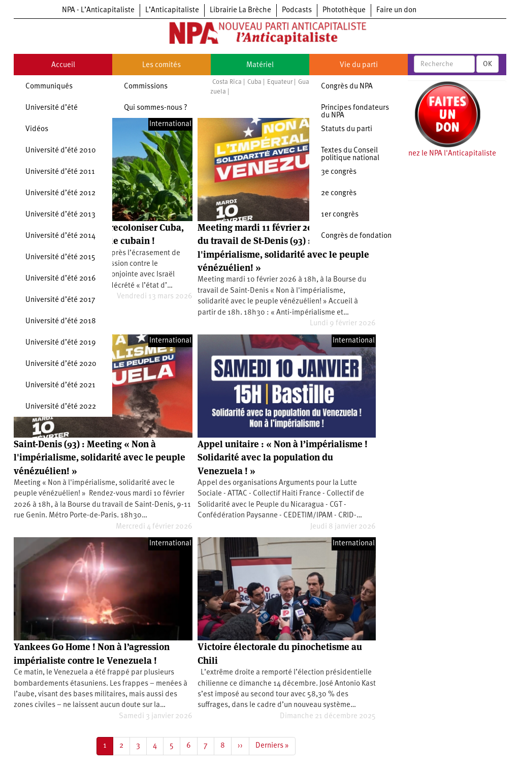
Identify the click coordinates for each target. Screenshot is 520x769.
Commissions (146, 86)
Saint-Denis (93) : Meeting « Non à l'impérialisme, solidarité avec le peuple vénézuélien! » (99, 457)
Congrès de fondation (356, 236)
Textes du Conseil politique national (350, 154)
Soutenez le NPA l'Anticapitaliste (442, 154)
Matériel (260, 65)
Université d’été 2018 (60, 321)
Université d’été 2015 (60, 257)
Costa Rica (227, 82)
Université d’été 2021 (60, 385)
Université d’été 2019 (60, 343)
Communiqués (49, 86)
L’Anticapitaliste (172, 10)
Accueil (63, 65)
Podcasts (297, 10)
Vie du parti (359, 65)
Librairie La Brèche (240, 10)
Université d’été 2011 (60, 172)
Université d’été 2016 (60, 279)
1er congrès (340, 215)
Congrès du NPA (347, 86)
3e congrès (338, 172)
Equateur (279, 82)
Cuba (254, 82)
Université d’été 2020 (60, 364)
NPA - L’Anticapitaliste (98, 10)
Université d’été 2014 (60, 236)
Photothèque (344, 10)
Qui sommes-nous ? (155, 108)
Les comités (161, 65)
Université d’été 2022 (60, 407)
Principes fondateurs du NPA (355, 111)
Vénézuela (211, 91)
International (170, 124)
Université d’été (51, 108)
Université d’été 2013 (60, 215)
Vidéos (36, 129)
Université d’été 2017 (60, 300)
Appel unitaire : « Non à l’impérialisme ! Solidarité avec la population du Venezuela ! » (283, 457)
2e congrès (338, 193)
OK (487, 64)
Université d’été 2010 (60, 151)
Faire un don (396, 10)
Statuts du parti (346, 129)
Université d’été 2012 (60, 193)
